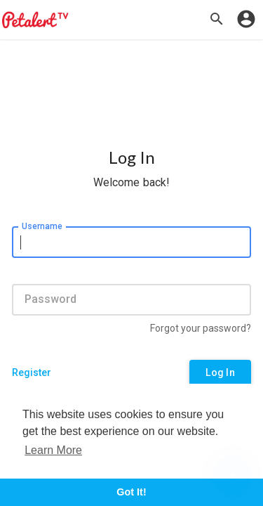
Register (31, 372)
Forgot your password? (200, 328)
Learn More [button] (53, 450)
